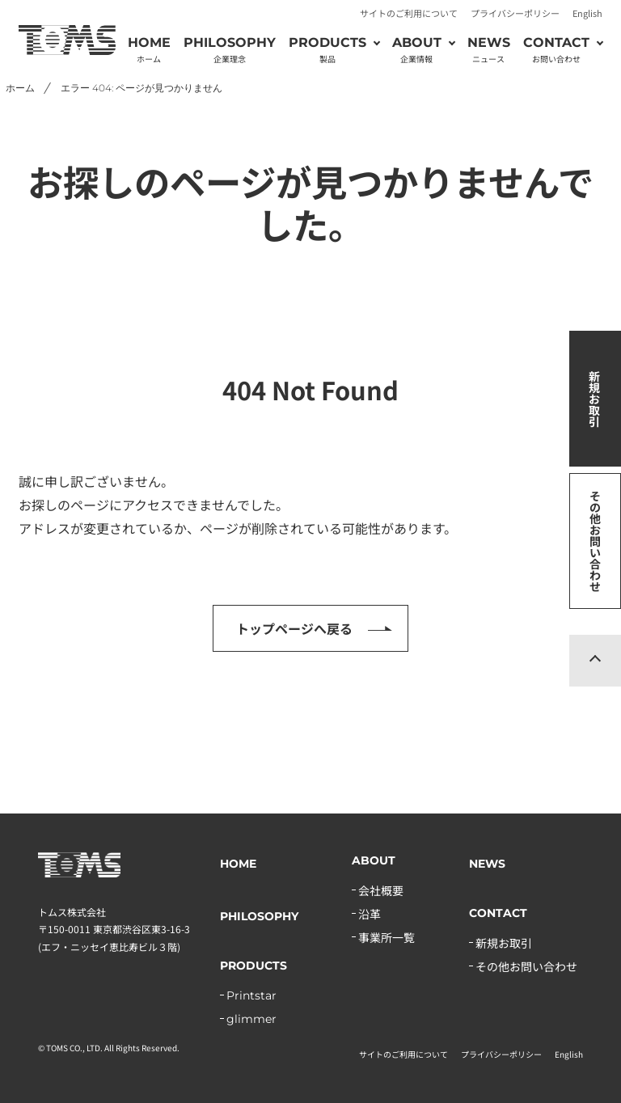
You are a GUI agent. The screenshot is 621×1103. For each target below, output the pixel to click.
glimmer (251, 1019)
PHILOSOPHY (230, 50)
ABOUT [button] (416, 50)
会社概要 (380, 890)
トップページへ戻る (294, 628)
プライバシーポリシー (515, 12)
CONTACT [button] (556, 50)
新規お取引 (594, 398)
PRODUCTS (253, 965)
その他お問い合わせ (595, 541)
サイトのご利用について (409, 12)
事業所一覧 (386, 937)
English (587, 12)
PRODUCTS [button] (327, 50)
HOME (149, 50)
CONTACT (498, 913)
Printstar (251, 995)
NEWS (488, 50)
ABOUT (373, 860)
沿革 (369, 914)
